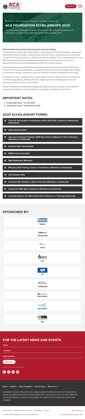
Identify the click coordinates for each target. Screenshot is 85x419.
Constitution (38, 410)
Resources (52, 386)
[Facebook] (8, 372)
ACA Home (9, 21)
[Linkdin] (4, 372)
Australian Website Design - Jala (71, 414)
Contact (46, 410)
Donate (13, 386)
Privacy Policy (20, 367)
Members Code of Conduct (23, 410)
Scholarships (34, 21)
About (5, 386)
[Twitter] (17, 372)
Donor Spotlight (25, 386)
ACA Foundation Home (22, 21)
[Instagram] (13, 372)
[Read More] (42, 222)
